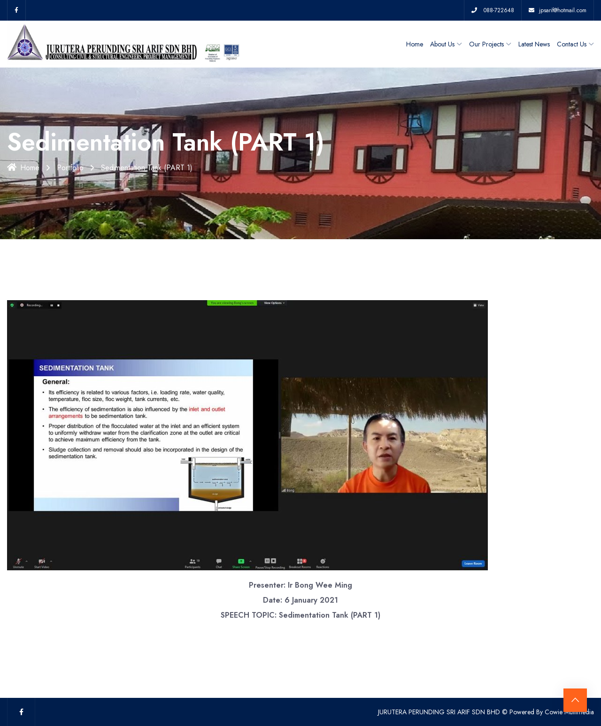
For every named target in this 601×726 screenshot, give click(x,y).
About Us (442, 44)
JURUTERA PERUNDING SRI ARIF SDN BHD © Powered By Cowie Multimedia (486, 712)
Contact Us (571, 44)
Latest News (534, 44)
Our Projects (486, 44)
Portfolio (70, 167)
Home (414, 44)
